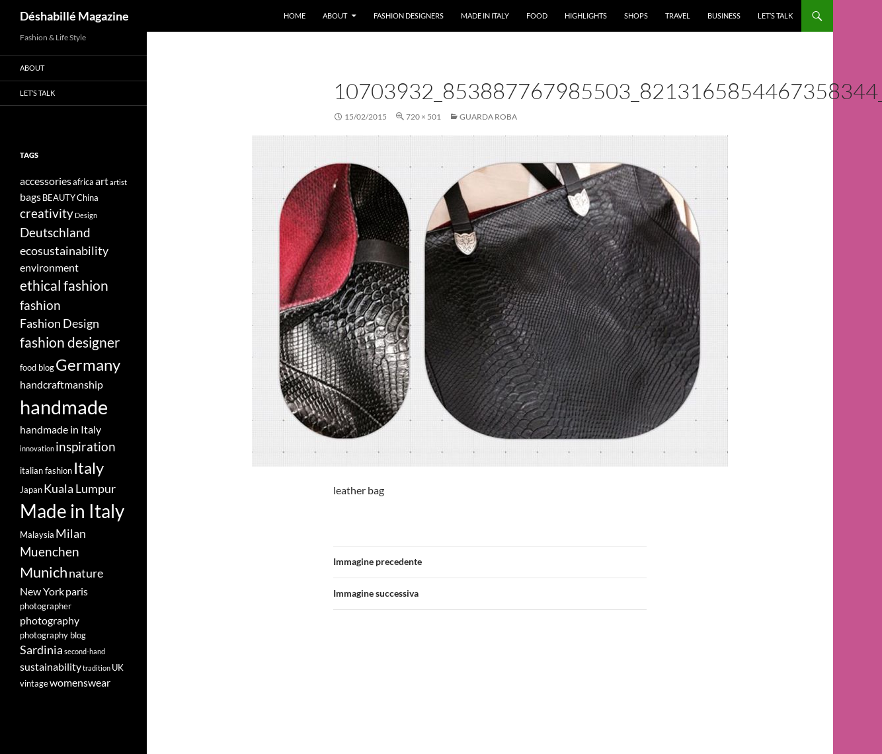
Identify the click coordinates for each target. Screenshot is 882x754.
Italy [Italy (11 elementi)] (88, 467)
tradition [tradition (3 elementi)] (96, 667)
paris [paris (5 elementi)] (76, 591)
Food (536, 15)
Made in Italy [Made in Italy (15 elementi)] (72, 511)
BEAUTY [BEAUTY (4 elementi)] (58, 197)
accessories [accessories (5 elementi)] (45, 180)
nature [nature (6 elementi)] (86, 573)
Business (724, 15)
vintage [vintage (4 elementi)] (34, 683)
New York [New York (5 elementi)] (42, 591)
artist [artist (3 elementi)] (118, 182)
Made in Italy (485, 15)
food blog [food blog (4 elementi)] (37, 367)
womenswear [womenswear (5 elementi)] (80, 682)
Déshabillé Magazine (74, 16)
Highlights (586, 15)
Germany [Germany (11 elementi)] (88, 364)
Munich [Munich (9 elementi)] (43, 572)
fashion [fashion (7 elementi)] (40, 305)
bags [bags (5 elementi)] (30, 196)
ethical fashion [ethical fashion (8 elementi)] (64, 285)
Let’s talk (775, 15)
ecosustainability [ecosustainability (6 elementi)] (64, 251)
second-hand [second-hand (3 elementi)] (84, 651)
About (335, 15)
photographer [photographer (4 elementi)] (45, 606)
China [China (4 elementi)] (88, 197)
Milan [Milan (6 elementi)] (71, 534)
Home (294, 15)
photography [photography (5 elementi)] (49, 620)
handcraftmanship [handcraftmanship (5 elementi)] (61, 384)
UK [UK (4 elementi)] (118, 667)
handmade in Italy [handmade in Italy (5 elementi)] (60, 429)
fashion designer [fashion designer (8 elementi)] (70, 342)
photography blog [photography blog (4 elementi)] (53, 635)
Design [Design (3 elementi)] (86, 215)
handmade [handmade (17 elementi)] (64, 406)
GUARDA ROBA (488, 117)
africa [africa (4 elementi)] (83, 181)
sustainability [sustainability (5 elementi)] (50, 666)
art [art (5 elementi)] (101, 180)
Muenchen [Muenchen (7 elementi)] (49, 551)
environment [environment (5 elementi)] (49, 267)
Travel (677, 15)
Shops (636, 15)
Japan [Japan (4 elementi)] (31, 489)
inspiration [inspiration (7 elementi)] (86, 446)
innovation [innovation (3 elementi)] (37, 448)
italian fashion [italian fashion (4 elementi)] (46, 470)
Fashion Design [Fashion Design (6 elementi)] (59, 323)
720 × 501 (423, 117)
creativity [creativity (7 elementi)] (46, 213)
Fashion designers (409, 15)
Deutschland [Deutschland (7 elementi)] (55, 232)
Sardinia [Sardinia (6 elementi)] (41, 650)
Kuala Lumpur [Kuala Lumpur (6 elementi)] (80, 489)
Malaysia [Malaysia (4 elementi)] (37, 534)
